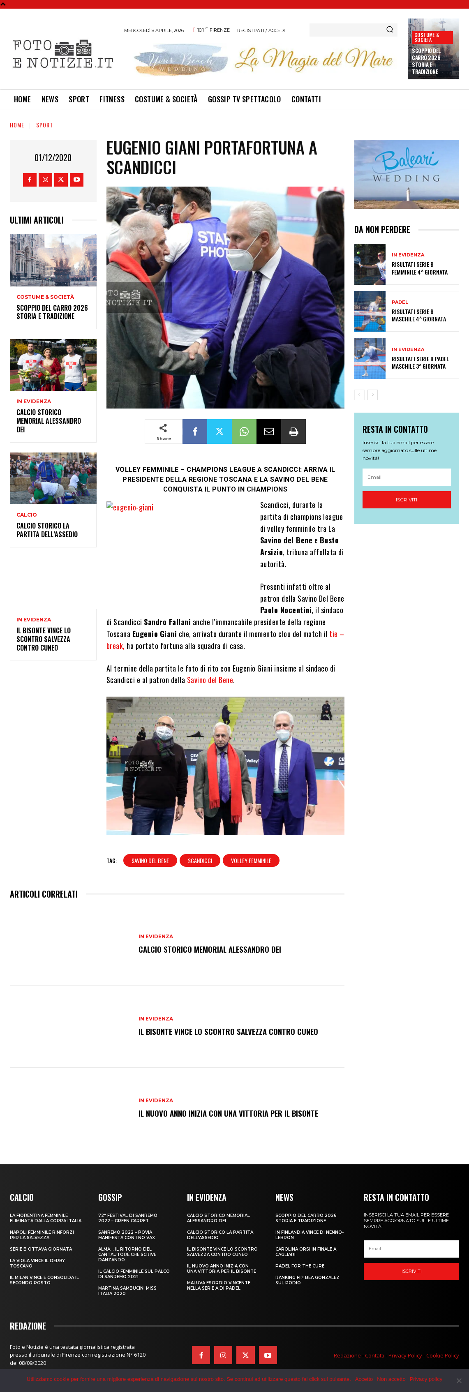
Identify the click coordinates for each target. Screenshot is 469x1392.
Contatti (374, 1355)
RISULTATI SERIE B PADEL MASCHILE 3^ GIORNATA (420, 362)
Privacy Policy (405, 1355)
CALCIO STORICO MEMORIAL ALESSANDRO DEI (48, 420)
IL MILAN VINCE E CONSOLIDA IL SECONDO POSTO (44, 1280)
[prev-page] (359, 395)
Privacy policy (426, 1379)
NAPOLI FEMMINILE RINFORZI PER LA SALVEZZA (42, 1235)
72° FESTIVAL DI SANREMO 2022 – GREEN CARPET (127, 1218)
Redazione (347, 1355)
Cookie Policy (442, 1355)
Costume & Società (426, 37)
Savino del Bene (210, 679)
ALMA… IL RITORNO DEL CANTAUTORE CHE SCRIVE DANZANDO (127, 1255)
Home (17, 124)
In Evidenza (33, 401)
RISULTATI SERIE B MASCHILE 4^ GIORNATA (419, 315)
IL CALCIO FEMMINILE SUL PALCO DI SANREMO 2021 (134, 1274)
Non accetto (391, 1379)
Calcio (26, 514)
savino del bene (150, 860)
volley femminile (251, 860)
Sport (44, 124)
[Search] (389, 30)
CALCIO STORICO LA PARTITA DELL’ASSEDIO (47, 530)
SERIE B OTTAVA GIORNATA (41, 1249)
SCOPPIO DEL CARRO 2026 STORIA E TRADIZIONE (426, 61)
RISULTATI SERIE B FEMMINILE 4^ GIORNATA (420, 268)
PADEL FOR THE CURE (299, 1266)
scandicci (200, 860)
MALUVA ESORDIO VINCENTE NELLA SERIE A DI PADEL (218, 1285)
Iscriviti (406, 499)
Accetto (364, 1379)
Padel (400, 302)
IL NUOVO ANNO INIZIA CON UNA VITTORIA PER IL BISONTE (232, 1113)
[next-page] (372, 395)
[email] (407, 477)
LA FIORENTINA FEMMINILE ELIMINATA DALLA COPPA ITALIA (45, 1218)
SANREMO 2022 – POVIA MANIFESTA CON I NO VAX (126, 1235)
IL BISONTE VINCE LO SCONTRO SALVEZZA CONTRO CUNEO (43, 639)
